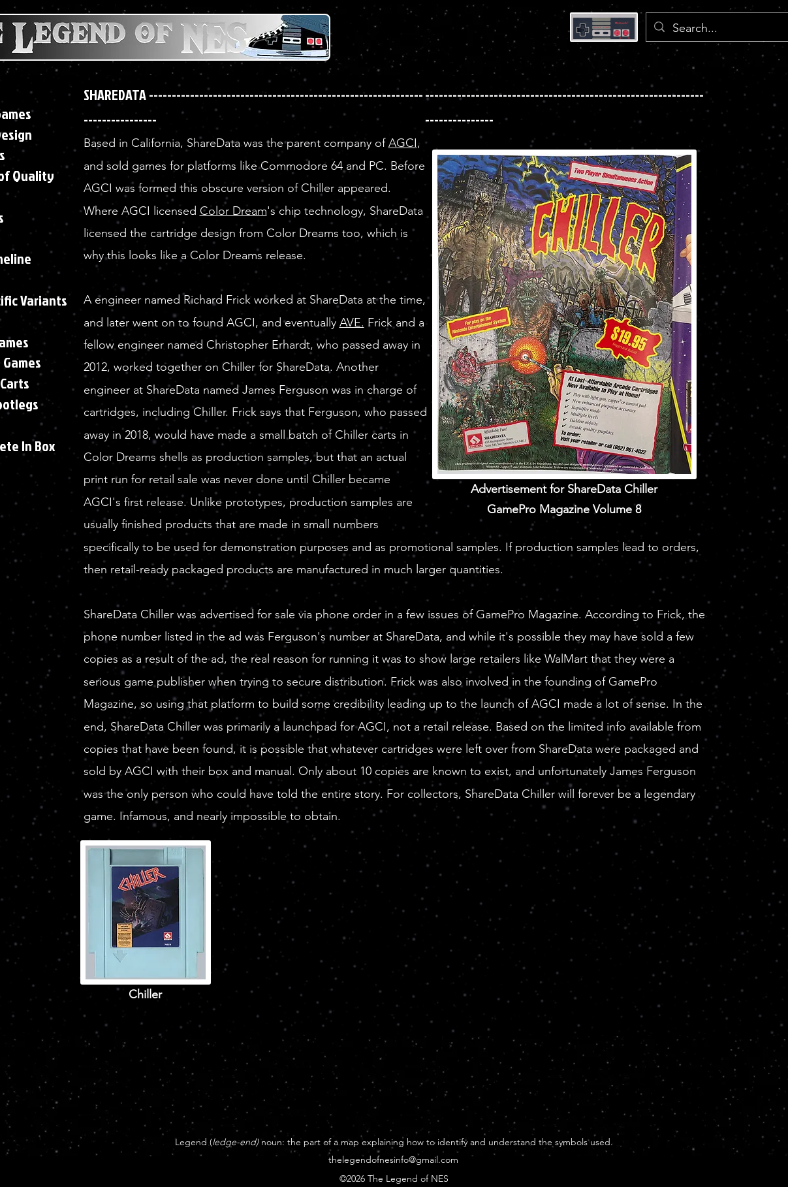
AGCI (402, 143)
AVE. (351, 322)
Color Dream (233, 211)
